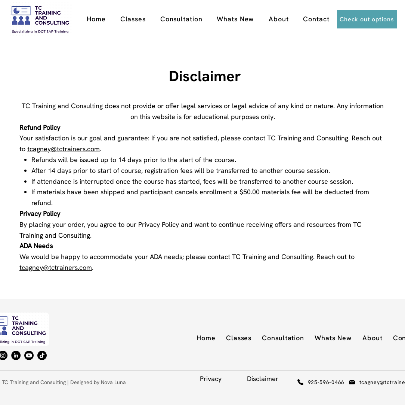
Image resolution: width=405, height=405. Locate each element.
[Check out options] (367, 19)
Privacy (211, 378)
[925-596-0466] (310, 382)
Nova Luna (113, 382)
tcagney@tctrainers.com (63, 148)
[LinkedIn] (16, 355)
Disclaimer (262, 378)
